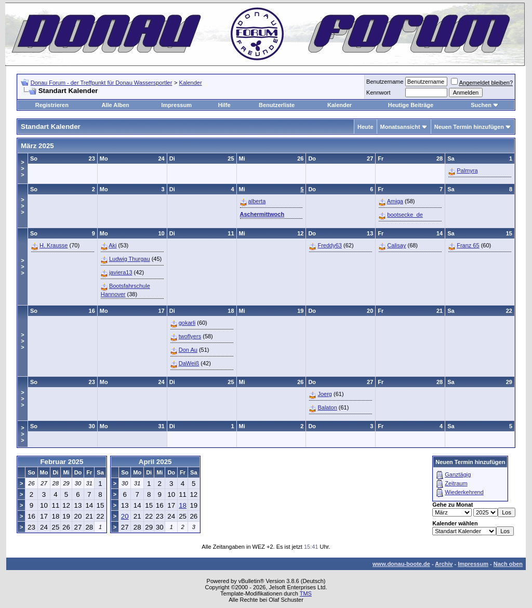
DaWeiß (189, 363)
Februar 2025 (61, 462)
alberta (257, 201)
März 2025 (37, 146)
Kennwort (378, 92)
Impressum (176, 105)
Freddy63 (329, 245)
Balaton (327, 407)
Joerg (324, 394)
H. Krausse (53, 245)
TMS (306, 593)
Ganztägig (458, 474)
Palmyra (467, 170)
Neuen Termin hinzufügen (469, 127)
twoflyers (190, 336)
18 (183, 505)
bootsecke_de (405, 215)
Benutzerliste (277, 105)
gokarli (187, 323)
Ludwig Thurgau (129, 259)
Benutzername (385, 81)
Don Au (188, 350)
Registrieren (52, 105)
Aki (112, 245)
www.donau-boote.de (401, 564)
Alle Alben (115, 105)
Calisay (396, 245)
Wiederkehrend (464, 492)
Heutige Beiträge (410, 105)
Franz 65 (468, 245)
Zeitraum (456, 483)
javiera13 (120, 272)
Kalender (190, 83)
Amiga (395, 201)
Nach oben (508, 564)
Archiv (444, 564)
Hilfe (224, 105)
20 (125, 516)
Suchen (481, 105)
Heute (365, 127)
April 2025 (155, 462)
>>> (22, 168)
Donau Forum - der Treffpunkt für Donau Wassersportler (101, 83)
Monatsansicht (400, 127)
